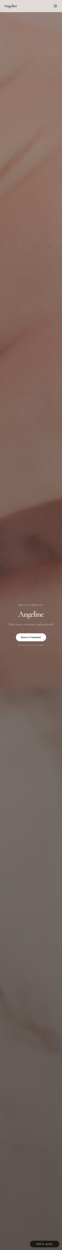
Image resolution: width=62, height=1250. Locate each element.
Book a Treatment (31, 637)
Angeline (10, 5)
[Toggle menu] (55, 6)
